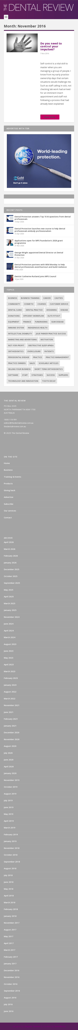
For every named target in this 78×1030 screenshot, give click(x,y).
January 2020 (10, 773)
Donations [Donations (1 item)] (14, 316)
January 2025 (10, 610)
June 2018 (8, 882)
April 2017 (9, 943)
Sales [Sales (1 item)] (32, 363)
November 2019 (11, 780)
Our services (10, 510)
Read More (49, 117)
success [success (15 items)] (51, 375)
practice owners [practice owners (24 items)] (17, 363)
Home (7, 463)
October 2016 (10, 984)
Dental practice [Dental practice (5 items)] (34, 310)
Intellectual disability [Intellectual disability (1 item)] (20, 333)
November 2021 (11, 705)
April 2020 (9, 766)
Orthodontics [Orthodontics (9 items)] (15, 351)
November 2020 (11, 739)
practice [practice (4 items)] (37, 357)
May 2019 (8, 814)
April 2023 (9, 664)
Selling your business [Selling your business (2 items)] (19, 369)
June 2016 (8, 1011)
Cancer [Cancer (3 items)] (47, 298)
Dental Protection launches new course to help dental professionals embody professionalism (40, 229)
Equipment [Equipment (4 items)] (13, 321)
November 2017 (11, 922)
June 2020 (8, 759)
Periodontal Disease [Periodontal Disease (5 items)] (18, 357)
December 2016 (11, 970)
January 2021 (10, 725)
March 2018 (9, 902)
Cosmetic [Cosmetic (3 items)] (29, 304)
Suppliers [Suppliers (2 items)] (63, 375)
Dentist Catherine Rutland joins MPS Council (35, 276)
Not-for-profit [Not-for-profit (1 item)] (16, 345)
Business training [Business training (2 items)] (30, 298)
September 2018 (12, 861)
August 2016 (10, 997)
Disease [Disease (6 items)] (64, 310)
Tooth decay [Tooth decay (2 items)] (48, 381)
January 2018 (10, 916)
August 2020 (10, 746)
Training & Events (12, 476)
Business (8, 469)
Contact (8, 517)
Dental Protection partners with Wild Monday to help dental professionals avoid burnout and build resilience (41, 265)
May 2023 (8, 657)
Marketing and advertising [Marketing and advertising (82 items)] (22, 339)
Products (8, 483)
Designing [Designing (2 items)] (52, 310)
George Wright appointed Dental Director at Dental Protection (39, 253)
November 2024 (11, 617)
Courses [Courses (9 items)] (42, 304)
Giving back (9, 490)
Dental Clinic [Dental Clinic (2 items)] (15, 310)
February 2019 (11, 834)
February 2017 (11, 956)
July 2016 (8, 1004)
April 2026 (9, 542)
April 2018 (9, 895)
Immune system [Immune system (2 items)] (16, 327)
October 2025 (10, 576)
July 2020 (8, 753)
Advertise (8, 497)
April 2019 (9, 821)
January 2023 (10, 685)
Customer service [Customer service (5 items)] (59, 304)
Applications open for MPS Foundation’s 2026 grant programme (39, 241)
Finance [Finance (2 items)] (27, 321)
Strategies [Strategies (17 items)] (37, 375)
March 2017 (9, 950)
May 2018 (8, 888)
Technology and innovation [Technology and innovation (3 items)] (23, 381)
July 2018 (8, 875)
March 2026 (9, 549)
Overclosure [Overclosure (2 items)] (34, 351)
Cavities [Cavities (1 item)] (59, 298)
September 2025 (12, 583)
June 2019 (8, 807)
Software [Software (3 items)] (13, 375)
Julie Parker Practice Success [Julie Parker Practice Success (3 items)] (51, 333)
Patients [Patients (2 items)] (49, 351)
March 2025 (9, 603)
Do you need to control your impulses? (51, 46)
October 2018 (10, 854)
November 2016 (11, 977)
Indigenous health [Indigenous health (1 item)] (37, 327)
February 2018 (11, 909)
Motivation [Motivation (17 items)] (47, 339)
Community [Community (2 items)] (14, 304)
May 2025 (8, 589)
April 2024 (9, 630)
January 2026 (10, 562)
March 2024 (9, 637)
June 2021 (8, 712)
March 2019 (9, 827)
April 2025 (9, 596)
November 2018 (11, 848)
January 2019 (10, 841)
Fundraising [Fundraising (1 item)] (41, 321)
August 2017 (10, 929)
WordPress (60, 1026)
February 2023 (11, 678)
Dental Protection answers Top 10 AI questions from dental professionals (43, 217)
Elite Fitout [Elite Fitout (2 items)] (54, 316)
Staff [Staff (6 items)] (25, 375)
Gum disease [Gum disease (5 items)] (57, 321)
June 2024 (8, 623)
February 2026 (11, 555)
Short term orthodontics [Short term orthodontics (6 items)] (48, 369)
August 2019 (10, 793)
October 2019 (10, 786)
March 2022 (9, 698)
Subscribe (8, 504)
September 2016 (12, 990)
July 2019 (8, 800)
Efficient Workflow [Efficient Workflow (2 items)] (33, 316)
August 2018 (10, 868)
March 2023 (9, 671)
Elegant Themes (32, 1026)
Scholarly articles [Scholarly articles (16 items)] (48, 363)
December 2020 (11, 732)
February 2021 (11, 718)
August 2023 (10, 644)
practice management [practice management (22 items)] (57, 357)
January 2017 (10, 963)
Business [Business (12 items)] (12, 298)
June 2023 (8, 651)
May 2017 (8, 936)
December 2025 (11, 569)
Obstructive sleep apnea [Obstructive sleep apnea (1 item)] (40, 345)
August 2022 (10, 691)
